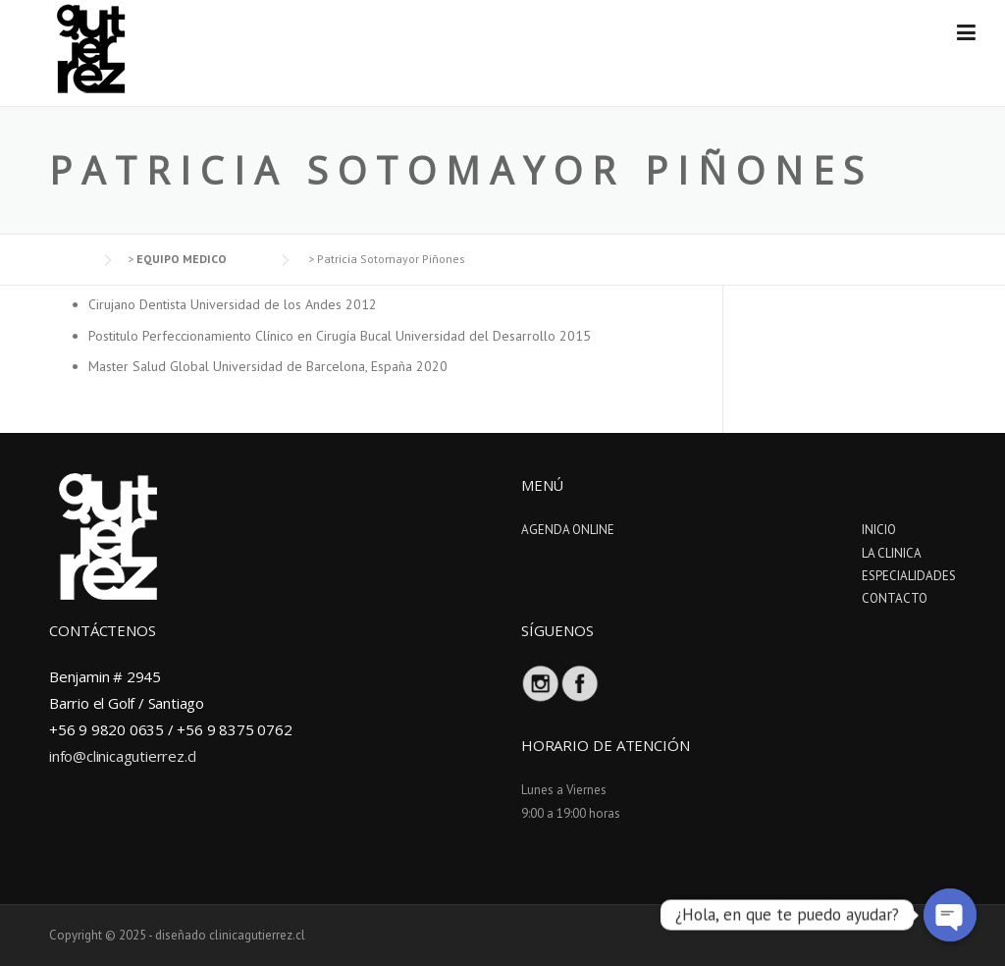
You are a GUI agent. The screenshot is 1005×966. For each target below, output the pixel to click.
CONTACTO (894, 598)
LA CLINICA (892, 553)
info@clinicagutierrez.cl (122, 756)
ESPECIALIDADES (909, 575)
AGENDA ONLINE (567, 529)
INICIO (879, 529)
